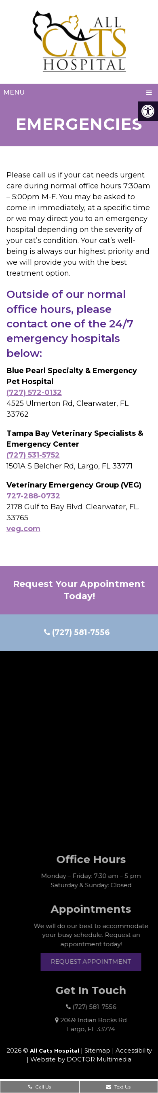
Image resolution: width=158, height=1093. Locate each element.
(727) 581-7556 (77, 632)
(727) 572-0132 (34, 392)
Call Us (39, 1087)
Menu (14, 92)
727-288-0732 (33, 496)
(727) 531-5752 (33, 455)
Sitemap (97, 1050)
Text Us (118, 1087)
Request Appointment (100, 961)
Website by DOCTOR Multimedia (80, 1059)
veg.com (23, 528)
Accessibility (134, 1050)
